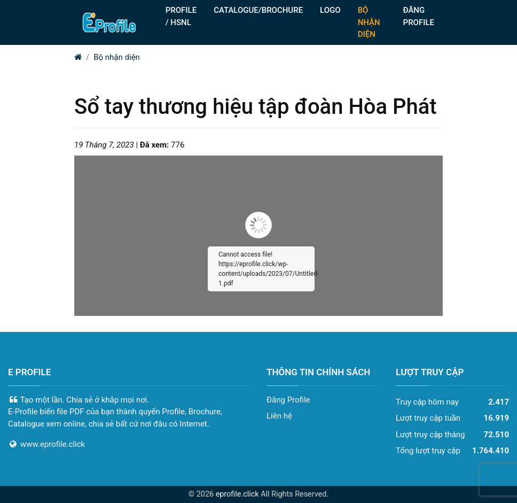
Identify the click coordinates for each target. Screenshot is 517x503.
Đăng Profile (288, 400)
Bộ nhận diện (116, 57)
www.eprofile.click (52, 444)
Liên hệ (279, 416)
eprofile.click (237, 494)
